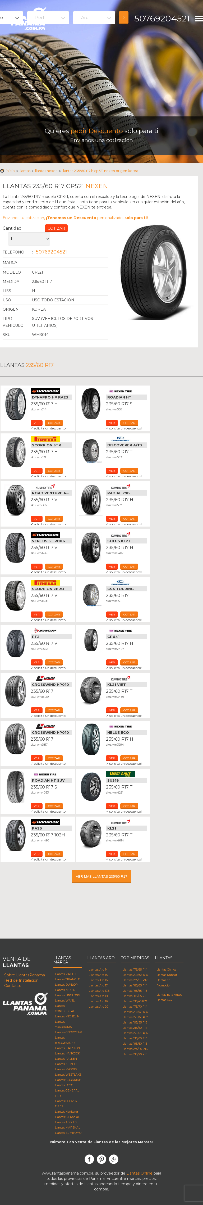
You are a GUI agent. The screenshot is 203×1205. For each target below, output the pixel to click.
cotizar (54, 423)
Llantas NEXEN (46, 171)
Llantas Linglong (51, 678)
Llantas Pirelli (51, 439)
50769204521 (162, 18)
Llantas (25, 171)
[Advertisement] (101, 77)
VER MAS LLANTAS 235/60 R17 (101, 876)
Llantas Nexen (126, 391)
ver (36, 423)
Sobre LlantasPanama (24, 975)
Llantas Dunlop (51, 630)
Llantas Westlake (126, 774)
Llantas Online (139, 1173)
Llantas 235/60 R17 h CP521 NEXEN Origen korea (100, 171)
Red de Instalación (21, 980)
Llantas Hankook (51, 391)
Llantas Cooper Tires (126, 439)
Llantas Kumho (51, 487)
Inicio (10, 171)
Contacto (12, 985)
